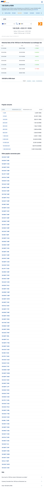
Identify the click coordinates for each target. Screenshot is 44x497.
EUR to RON (7, 13)
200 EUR (5, 122)
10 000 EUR (6, 142)
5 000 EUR (5, 139)
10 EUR (5, 116)
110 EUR (26, 13)
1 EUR (4, 112)
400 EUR (5, 129)
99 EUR (14, 13)
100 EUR (20, 13)
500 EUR (5, 132)
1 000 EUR (5, 136)
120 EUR (32, 13)
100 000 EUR (6, 145)
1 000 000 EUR (6, 149)
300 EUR (5, 126)
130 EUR (38, 13)
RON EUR (36, 9)
